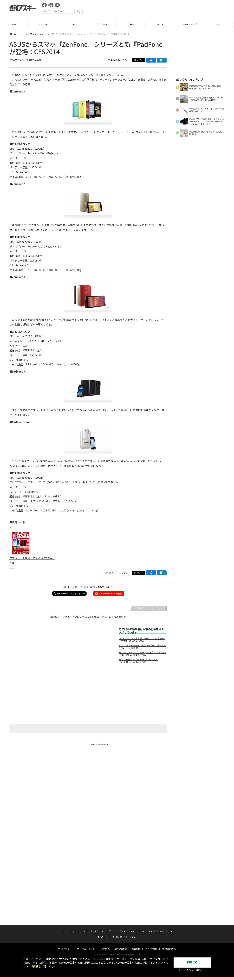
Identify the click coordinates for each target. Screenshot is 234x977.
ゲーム (131, 24)
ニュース (73, 24)
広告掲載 (136, 853)
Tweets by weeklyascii (99, 744)
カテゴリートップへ (148, 608)
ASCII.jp (102, 841)
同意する (192, 962)
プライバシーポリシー (87, 853)
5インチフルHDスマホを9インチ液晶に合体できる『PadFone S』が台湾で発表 (142, 653)
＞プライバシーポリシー (192, 970)
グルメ (161, 24)
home (14, 34)
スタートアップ (190, 24)
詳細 (35, 966)
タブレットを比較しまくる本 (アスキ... (32, 558)
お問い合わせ (121, 853)
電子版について (169, 853)
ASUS (12, 527)
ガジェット (102, 24)
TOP (15, 24)
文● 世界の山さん (117, 60)
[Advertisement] (165, 9)
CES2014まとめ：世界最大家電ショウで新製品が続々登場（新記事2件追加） (142, 639)
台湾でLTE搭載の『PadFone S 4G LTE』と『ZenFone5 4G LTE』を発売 (138, 660)
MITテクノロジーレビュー (124, 841)
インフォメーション (35, 34)
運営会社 (106, 853)
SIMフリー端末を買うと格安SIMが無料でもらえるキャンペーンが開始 (142, 646)
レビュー (44, 24)
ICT (219, 24)
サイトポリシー (65, 853)
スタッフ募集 (151, 853)
